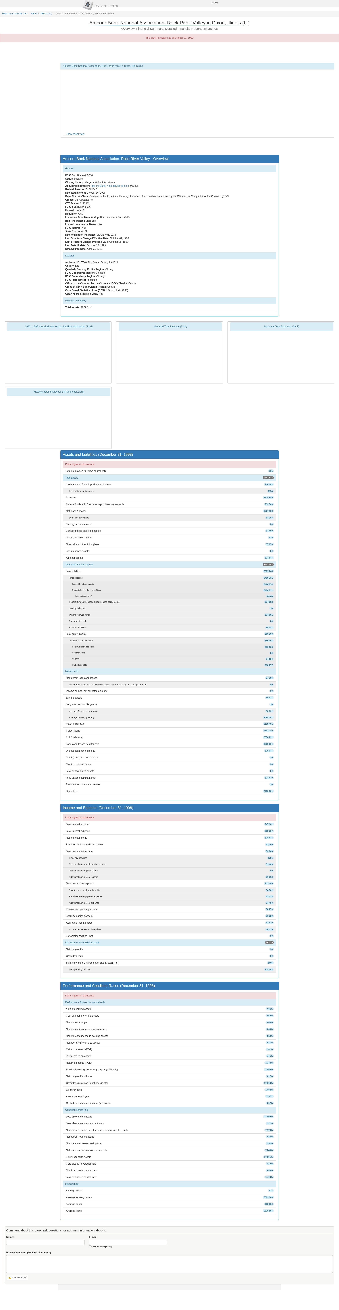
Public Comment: (28, 1252)
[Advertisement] (169, 52)
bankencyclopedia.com (14, 13)
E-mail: (93, 1237)
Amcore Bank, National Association (110, 186)
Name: (10, 1237)
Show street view (75, 134)
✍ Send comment (17, 1277)
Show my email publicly (101, 1247)
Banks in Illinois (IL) (41, 13)
